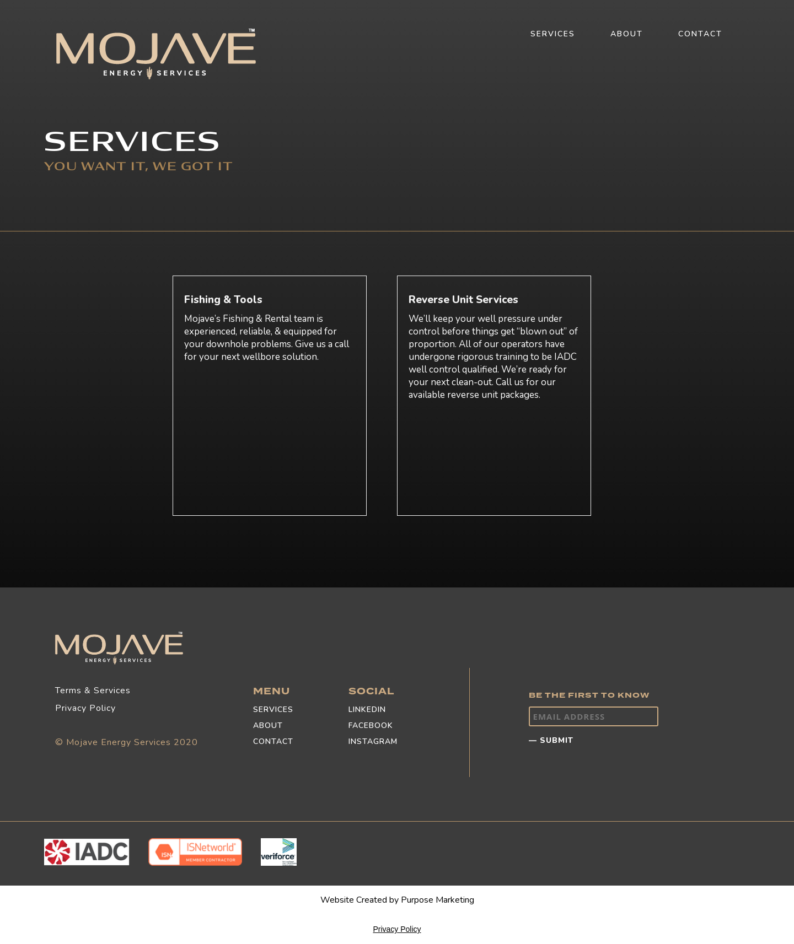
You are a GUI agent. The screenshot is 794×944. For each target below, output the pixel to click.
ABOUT (626, 34)
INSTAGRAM (373, 741)
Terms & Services (93, 690)
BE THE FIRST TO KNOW (589, 695)
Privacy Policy (85, 708)
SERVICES (552, 34)
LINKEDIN (367, 709)
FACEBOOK (370, 725)
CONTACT (700, 34)
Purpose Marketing (437, 900)
